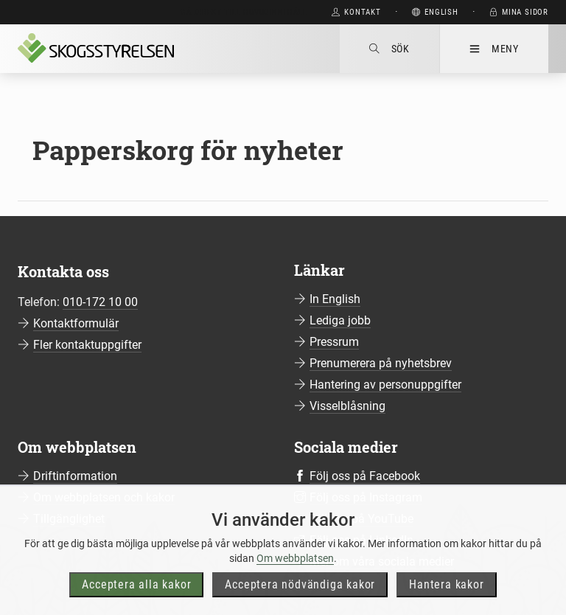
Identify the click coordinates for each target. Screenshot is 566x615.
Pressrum (334, 342)
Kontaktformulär (76, 323)
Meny (494, 49)
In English (335, 299)
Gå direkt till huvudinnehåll (244, 12)
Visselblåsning (347, 406)
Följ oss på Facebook (365, 476)
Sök (389, 49)
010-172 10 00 (100, 302)
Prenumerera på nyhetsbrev (381, 363)
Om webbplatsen (295, 571)
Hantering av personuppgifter (385, 385)
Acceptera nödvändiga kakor (300, 598)
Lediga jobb (340, 320)
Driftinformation (75, 476)
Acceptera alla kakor (136, 598)
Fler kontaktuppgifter (87, 345)
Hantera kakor (446, 598)
